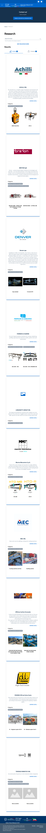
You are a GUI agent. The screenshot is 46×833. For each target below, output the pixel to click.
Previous (6, 117)
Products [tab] (32, 51)
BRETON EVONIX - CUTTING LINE (30, 206)
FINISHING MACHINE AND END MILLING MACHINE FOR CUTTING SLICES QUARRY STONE (15, 653)
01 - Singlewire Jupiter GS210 (15, 731)
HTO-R (30, 497)
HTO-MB (15, 497)
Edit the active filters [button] (23, 44)
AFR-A (30, 126)
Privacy (34, 825)
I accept (41, 827)
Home (5, 26)
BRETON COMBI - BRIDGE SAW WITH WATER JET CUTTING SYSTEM (15, 207)
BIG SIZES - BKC (15, 367)
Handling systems (30, 569)
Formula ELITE (30, 292)
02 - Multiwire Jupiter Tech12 (30, 731)
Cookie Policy (39, 825)
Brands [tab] (14, 51)
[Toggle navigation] (2, 5)
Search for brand (9, 38)
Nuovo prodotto (15, 805)
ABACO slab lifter (15, 126)
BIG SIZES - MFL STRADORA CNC (30, 367)
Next (39, 117)
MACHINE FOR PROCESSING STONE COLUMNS (30, 652)
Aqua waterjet (15, 292)
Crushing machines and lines (15, 569)
